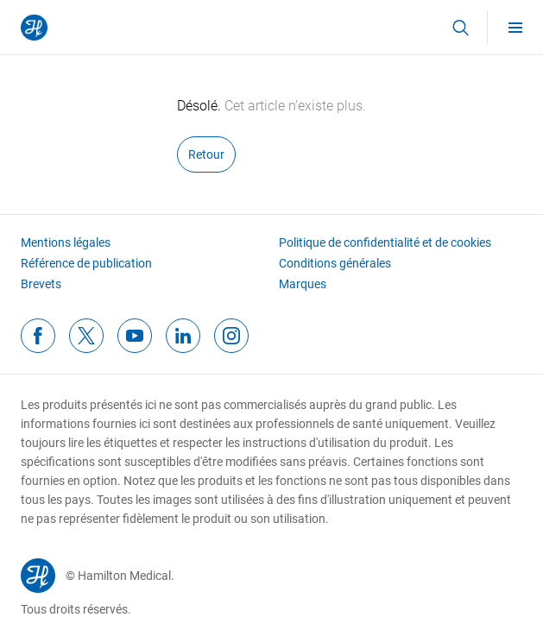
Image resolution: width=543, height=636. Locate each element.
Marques (302, 284)
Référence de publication (86, 263)
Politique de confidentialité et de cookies (385, 242)
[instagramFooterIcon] (231, 335)
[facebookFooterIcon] (38, 335)
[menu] (515, 27)
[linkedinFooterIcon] (183, 335)
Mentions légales (65, 242)
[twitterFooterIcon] (86, 335)
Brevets (41, 284)
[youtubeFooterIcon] (134, 335)
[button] (460, 27)
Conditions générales (335, 263)
